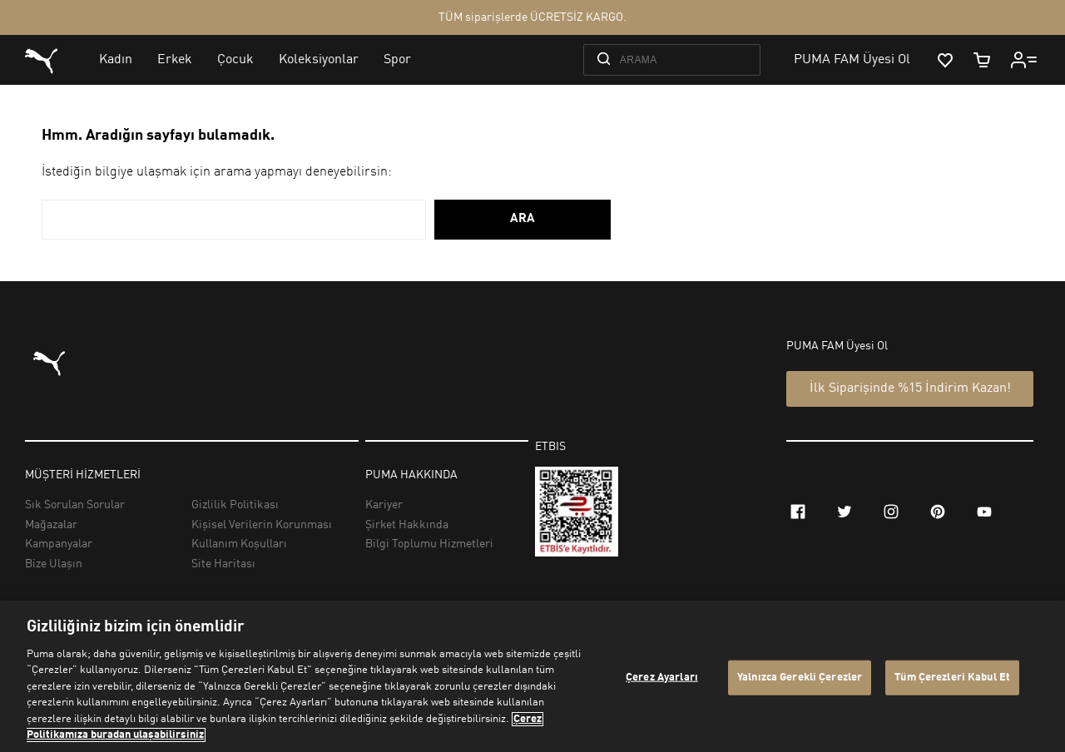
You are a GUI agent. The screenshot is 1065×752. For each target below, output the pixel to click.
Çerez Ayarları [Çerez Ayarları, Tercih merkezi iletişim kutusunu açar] (662, 677)
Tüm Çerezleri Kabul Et (952, 677)
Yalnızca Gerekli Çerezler (799, 677)
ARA (522, 219)
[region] (532, 676)
